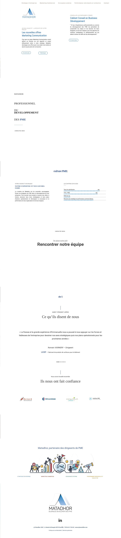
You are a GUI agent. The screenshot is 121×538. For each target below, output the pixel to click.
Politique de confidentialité (55, 530)
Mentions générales (67, 530)
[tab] (56, 361)
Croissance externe (64, 3)
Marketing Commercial (47, 3)
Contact (106, 3)
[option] (60, 341)
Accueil (16, 3)
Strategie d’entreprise (29, 3)
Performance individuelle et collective (87, 3)
